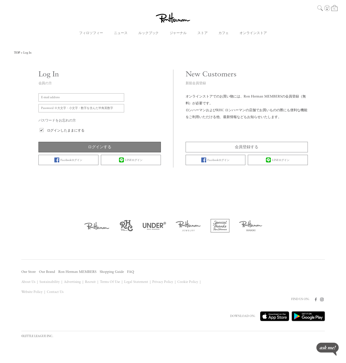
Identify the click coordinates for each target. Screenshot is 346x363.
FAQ (130, 272)
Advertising (72, 282)
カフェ (223, 33)
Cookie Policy (187, 282)
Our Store (28, 272)
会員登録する (246, 147)
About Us (28, 282)
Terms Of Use (110, 282)
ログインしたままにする (66, 131)
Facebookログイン (68, 159)
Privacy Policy (162, 282)
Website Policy (32, 292)
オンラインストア (253, 33)
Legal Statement (136, 282)
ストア (202, 33)
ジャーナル (178, 33)
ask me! (327, 349)
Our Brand (47, 272)
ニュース (121, 33)
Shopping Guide (112, 272)
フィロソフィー (91, 33)
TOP (17, 52)
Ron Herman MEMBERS (77, 272)
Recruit (90, 282)
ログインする (99, 147)
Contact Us (55, 292)
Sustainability (49, 282)
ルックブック (148, 33)
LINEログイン (131, 159)
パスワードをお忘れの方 (57, 120)
